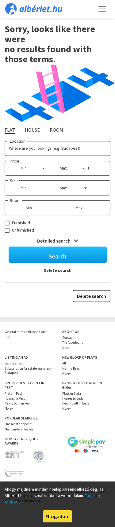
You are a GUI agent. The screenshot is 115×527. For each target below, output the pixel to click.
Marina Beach (72, 368)
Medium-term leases (19, 429)
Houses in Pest (15, 398)
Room (15, 200)
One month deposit (18, 424)
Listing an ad (14, 363)
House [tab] (32, 130)
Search (58, 256)
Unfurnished (23, 230)
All (64, 363)
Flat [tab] (10, 130)
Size (14, 180)
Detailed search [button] (57, 241)
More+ (66, 348)
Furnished (21, 222)
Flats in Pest (13, 393)
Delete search (57, 270)
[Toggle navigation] (102, 9)
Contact (68, 337)
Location (17, 141)
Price (14, 161)
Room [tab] (56, 130)
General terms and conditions (25, 332)
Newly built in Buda (76, 403)
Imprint (10, 337)
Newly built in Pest (18, 403)
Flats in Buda (71, 393)
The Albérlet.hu (72, 342)
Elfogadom (57, 516)
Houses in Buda (73, 398)
